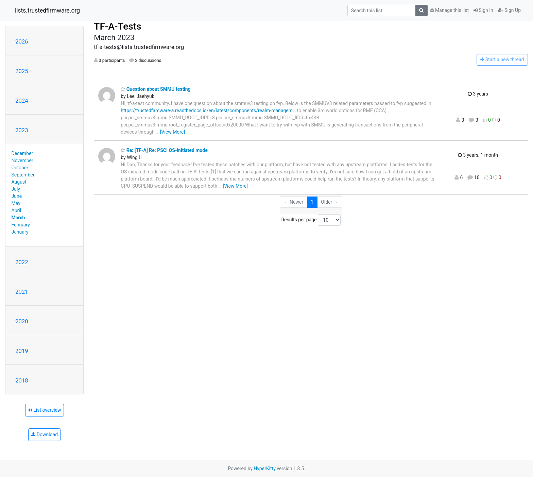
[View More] (172, 132)
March (18, 217)
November (22, 160)
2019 (21, 350)
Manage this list (449, 10)
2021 (21, 291)
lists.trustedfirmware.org (47, 10)
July (16, 189)
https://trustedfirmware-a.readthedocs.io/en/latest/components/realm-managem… (208, 110)
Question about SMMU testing (155, 89)
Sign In (483, 10)
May (16, 203)
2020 (21, 321)
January (20, 232)
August (19, 182)
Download (44, 434)
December (22, 153)
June (17, 196)
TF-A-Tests (117, 26)
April (16, 210)
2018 (21, 380)
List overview (44, 410)
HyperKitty (265, 468)
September (23, 174)
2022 (21, 262)
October (20, 167)
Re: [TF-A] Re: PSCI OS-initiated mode (164, 150)
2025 (21, 71)
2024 (21, 100)
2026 (21, 41)
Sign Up (509, 10)
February (21, 224)
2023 (21, 130)
